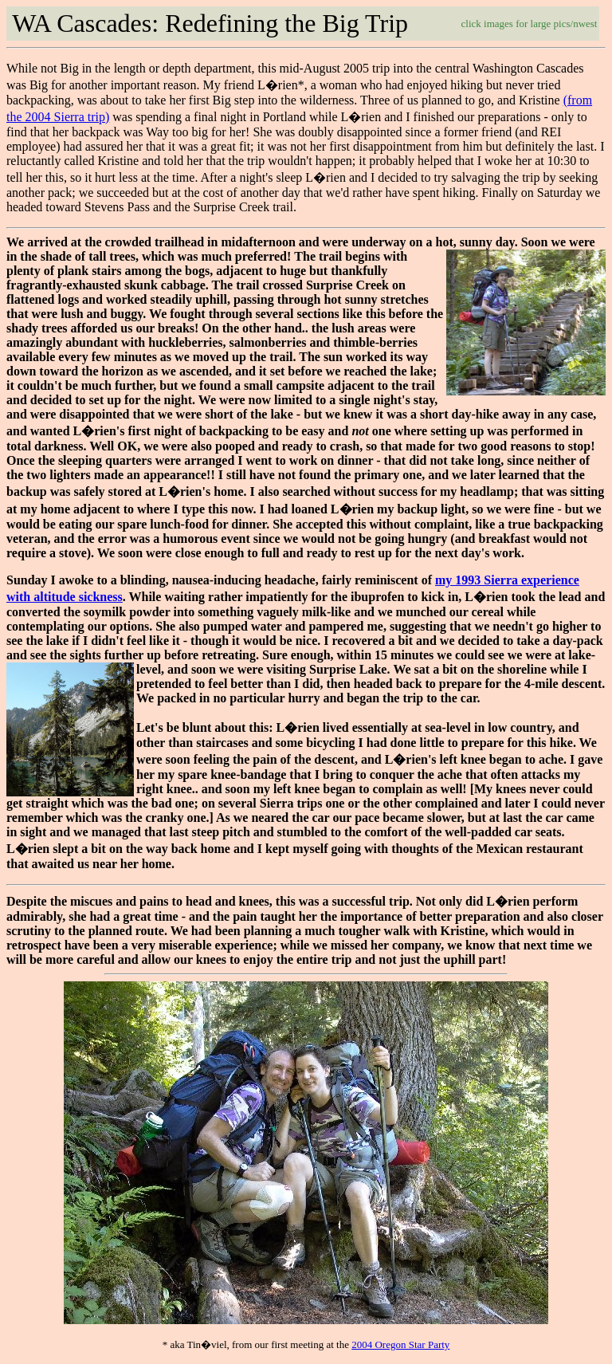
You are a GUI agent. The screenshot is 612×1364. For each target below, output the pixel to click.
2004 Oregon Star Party (400, 1344)
